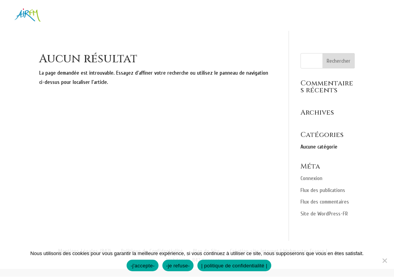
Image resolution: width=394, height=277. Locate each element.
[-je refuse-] (384, 260)
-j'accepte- (142, 266)
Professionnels (263, 16)
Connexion (311, 178)
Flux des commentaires (325, 202)
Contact (313, 16)
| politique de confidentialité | (234, 266)
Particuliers (198, 16)
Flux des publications (323, 190)
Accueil (103, 16)
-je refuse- (178, 266)
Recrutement (359, 16)
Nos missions (146, 16)
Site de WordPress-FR (324, 213)
